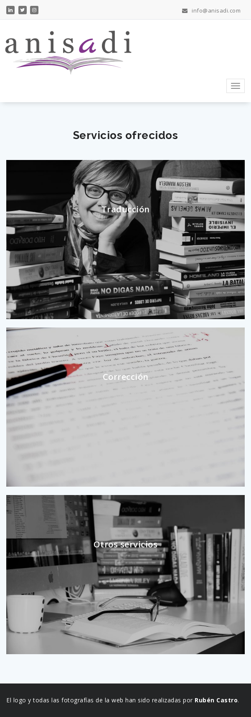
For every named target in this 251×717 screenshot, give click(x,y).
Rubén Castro (216, 700)
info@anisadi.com (211, 10)
